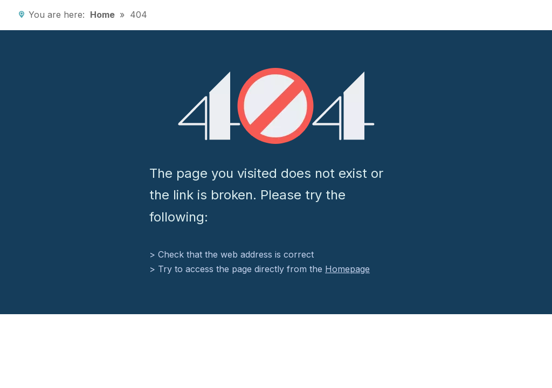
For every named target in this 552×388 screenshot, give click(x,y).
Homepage (347, 269)
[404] (276, 106)
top (529, 343)
